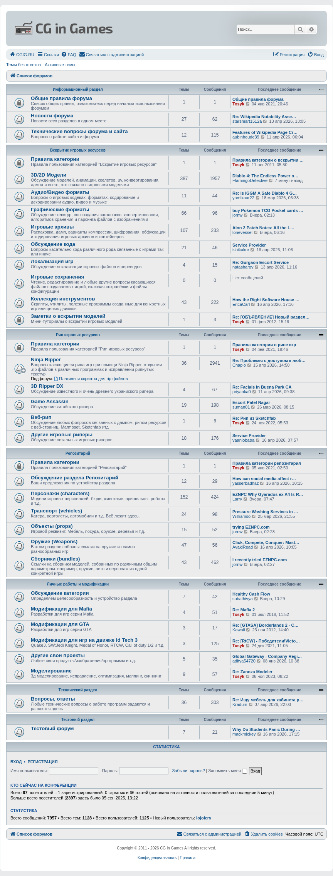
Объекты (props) (52, 526)
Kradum (239, 704)
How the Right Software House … (265, 299)
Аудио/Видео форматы (60, 192)
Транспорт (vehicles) (56, 511)
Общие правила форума (61, 98)
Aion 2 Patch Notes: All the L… (263, 227)
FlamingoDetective (249, 180)
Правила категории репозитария (266, 463)
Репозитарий (78, 453)
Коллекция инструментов (63, 299)
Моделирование (51, 671)
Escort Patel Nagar (251, 402)
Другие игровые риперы (61, 434)
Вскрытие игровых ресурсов (78, 150)
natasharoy (242, 267)
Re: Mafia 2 (243, 609)
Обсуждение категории (60, 593)
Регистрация (43, 761)
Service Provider (249, 245)
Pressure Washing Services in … (265, 511)
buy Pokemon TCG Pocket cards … (267, 210)
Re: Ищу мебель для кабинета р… (268, 699)
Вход (16, 761)
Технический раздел (78, 690)
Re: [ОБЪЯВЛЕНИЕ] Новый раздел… (270, 317)
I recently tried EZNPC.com (259, 559)
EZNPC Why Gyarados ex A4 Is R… (267, 494)
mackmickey (244, 734)
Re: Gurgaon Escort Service (260, 262)
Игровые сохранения (57, 277)
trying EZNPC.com (251, 527)
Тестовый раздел (77, 719)
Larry (237, 499)
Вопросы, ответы (53, 699)
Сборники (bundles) (55, 559)
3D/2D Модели (48, 175)
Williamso (241, 516)
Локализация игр (52, 261)
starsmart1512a (247, 121)
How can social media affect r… (264, 478)
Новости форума (52, 115)
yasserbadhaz (245, 483)
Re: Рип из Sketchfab (254, 418)
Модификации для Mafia (61, 609)
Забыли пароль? (188, 770)
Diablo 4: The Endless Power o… (265, 176)
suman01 (241, 407)
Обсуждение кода (53, 244)
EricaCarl (241, 304)
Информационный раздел (78, 89)
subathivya (242, 598)
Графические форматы (60, 209)
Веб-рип (41, 417)
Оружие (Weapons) (54, 541)
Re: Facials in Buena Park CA (261, 387)
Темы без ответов (23, 64)
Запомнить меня (228, 770)
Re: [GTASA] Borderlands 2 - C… (265, 625)
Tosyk (238, 104)
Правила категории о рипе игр (264, 344)
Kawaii (238, 629)
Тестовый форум (52, 728)
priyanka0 (241, 391)
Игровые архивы (52, 227)
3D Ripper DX (47, 386)
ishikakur (240, 249)
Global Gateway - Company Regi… (267, 656)
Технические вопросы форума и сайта (79, 131)
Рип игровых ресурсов (78, 335)
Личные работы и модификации (78, 584)
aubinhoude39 (245, 137)
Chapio (239, 365)
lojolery (203, 818)
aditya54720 (244, 661)
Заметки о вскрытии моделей (68, 316)
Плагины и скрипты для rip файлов (91, 378)
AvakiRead (242, 547)
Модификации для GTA (60, 624)
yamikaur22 (243, 197)
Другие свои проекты (58, 655)
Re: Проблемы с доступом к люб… (269, 360)
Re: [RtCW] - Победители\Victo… (266, 641)
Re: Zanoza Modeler (252, 671)
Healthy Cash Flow (251, 594)
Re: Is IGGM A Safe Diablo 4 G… (264, 193)
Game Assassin (50, 401)
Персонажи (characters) (60, 493)
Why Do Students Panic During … (266, 729)
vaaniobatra (243, 440)
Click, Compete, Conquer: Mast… (265, 542)
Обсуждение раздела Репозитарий (74, 478)
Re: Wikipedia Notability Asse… (264, 116)
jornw (237, 215)
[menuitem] (21, 54)
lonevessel (242, 232)
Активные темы (60, 64)
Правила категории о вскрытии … (268, 160)
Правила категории (55, 159)
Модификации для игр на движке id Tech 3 (84, 640)
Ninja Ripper (46, 359)
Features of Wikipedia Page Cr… (265, 132)
